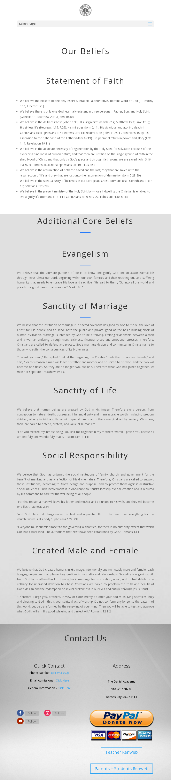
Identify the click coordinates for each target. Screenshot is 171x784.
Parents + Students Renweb (121, 768)
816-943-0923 (60, 673)
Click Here (62, 680)
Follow (32, 713)
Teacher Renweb (121, 752)
